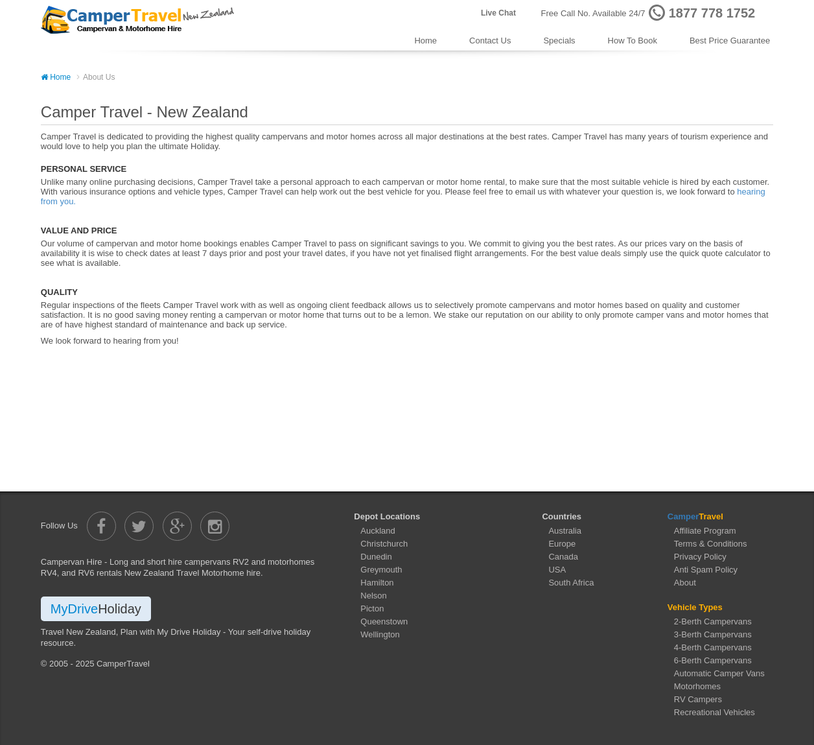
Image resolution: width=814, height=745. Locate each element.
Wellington (379, 634)
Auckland (377, 531)
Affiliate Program (705, 531)
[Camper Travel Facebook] (101, 526)
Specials (559, 40)
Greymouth (381, 569)
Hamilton (376, 582)
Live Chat (498, 13)
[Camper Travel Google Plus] (177, 526)
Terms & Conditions (710, 544)
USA (557, 569)
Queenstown (384, 621)
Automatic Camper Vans (719, 673)
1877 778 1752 (712, 13)
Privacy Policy (700, 557)
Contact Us (490, 40)
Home (425, 40)
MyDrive (96, 609)
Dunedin (375, 557)
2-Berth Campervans (713, 621)
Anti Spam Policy (706, 569)
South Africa (571, 582)
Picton (372, 608)
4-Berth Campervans (713, 647)
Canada (563, 557)
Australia (564, 531)
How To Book (632, 40)
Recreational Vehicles (714, 712)
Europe (562, 544)
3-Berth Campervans (713, 634)
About (685, 582)
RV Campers (698, 699)
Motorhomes (697, 686)
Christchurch (384, 544)
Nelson (373, 595)
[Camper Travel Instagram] (214, 526)
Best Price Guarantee (730, 40)
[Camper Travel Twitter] (139, 526)
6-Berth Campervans (713, 660)
